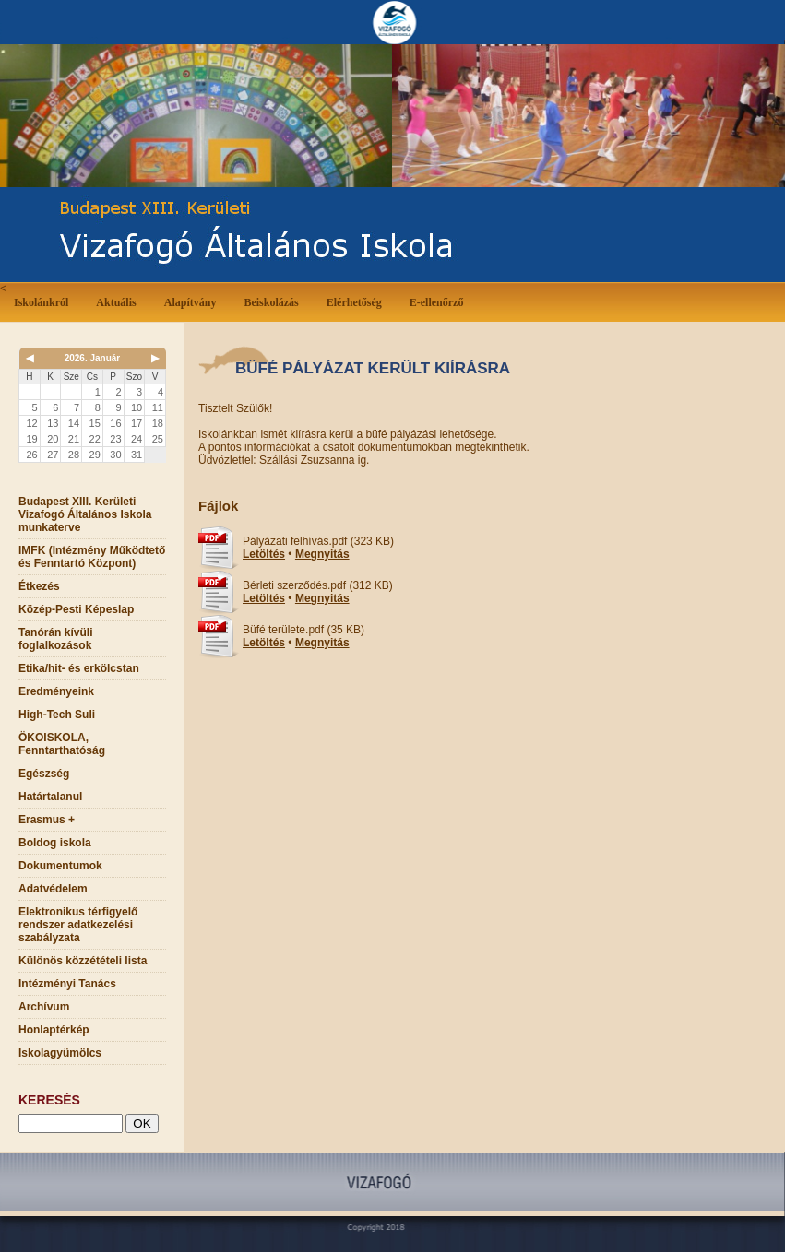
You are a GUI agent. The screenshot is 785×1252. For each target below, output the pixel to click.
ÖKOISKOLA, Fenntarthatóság (61, 744)
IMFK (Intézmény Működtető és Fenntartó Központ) (91, 557)
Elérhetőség (354, 302)
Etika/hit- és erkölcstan (78, 668)
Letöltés (264, 554)
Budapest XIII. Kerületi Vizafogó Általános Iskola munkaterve (84, 514)
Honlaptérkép (53, 1029)
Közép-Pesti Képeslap (76, 609)
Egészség (43, 773)
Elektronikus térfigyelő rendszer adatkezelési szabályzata (77, 924)
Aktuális (119, 301)
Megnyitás (322, 554)
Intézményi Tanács (67, 983)
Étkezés (39, 586)
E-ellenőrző (437, 302)
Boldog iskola (54, 842)
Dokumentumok (60, 865)
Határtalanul (50, 796)
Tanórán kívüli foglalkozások (55, 639)
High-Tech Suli (56, 714)
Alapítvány (190, 302)
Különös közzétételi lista (82, 960)
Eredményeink (56, 691)
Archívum (43, 1006)
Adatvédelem (53, 888)
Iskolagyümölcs (59, 1052)
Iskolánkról (45, 301)
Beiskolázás (274, 301)
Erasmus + (46, 819)
